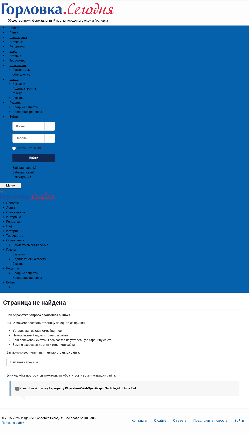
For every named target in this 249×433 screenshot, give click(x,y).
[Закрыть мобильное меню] (1, 191)
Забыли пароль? (24, 168)
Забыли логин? (23, 172)
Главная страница (24, 362)
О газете (180, 420)
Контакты (139, 420)
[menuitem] (15, 28)
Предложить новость (210, 420)
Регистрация (22, 177)
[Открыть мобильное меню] (10, 185)
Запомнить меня (29, 148)
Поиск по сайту (13, 423)
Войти (33, 158)
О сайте (160, 420)
